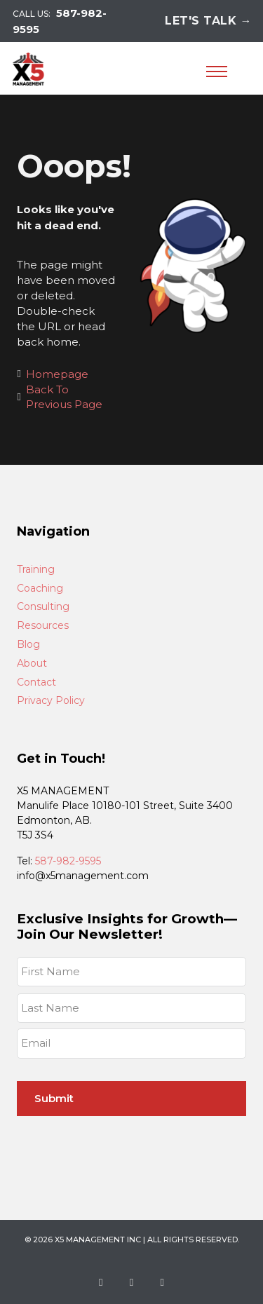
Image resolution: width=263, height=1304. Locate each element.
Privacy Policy (51, 701)
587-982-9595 (68, 861)
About (32, 664)
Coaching (40, 589)
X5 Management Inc (98, 1239)
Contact (36, 682)
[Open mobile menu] (216, 71)
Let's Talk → (208, 20)
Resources (43, 626)
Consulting (43, 607)
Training (36, 570)
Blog (28, 645)
